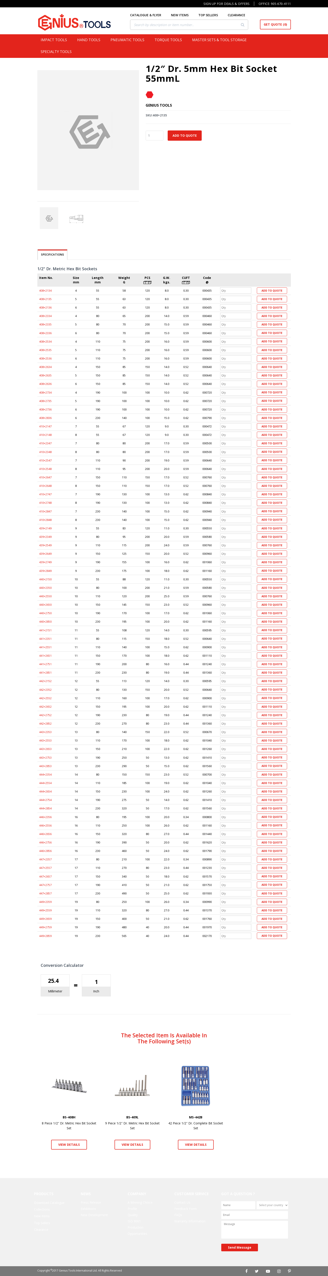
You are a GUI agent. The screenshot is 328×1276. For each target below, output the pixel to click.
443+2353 (45, 732)
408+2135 (45, 299)
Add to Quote (185, 135)
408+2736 (45, 409)
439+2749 (45, 562)
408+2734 (45, 392)
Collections (42, 1209)
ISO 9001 (134, 1221)
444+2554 (45, 783)
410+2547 (45, 460)
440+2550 (45, 596)
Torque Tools (170, 39)
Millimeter (55, 991)
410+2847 (45, 511)
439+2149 (45, 528)
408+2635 (45, 375)
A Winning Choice (140, 1202)
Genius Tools (159, 105)
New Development (94, 1215)
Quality (133, 1215)
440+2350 (45, 588)
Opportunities (137, 1233)
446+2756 (45, 842)
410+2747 (45, 494)
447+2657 (45, 876)
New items (42, 1216)
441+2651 (45, 656)
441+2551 (45, 647)
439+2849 (45, 571)
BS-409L (132, 1117)
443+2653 (45, 749)
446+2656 (45, 834)
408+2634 (45, 367)
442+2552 (45, 698)
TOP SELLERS (211, 15)
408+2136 (45, 307)
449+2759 (45, 927)
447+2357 (45, 859)
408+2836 (45, 418)
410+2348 (45, 452)
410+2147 (45, 426)
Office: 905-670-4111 (275, 4)
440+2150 (45, 579)
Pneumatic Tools (129, 39)
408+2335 (45, 324)
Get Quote (275, 24)
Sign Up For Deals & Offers (226, 4)
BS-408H (69, 1117)
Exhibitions (88, 1209)
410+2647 (45, 477)
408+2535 (45, 350)
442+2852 (45, 723)
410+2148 (45, 435)
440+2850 (45, 622)
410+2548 (45, 469)
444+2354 (45, 774)
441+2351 (45, 639)
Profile (132, 1209)
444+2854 (45, 808)
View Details (69, 1144)
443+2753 (45, 758)
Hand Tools (90, 39)
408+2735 (45, 401)
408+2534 (45, 341)
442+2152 (45, 681)
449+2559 (45, 910)
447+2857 (45, 893)
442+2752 (45, 715)
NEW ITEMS (183, 15)
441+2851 (45, 673)
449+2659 (45, 919)
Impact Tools (55, 39)
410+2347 (45, 443)
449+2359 (45, 902)
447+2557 (45, 868)
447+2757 (45, 885)
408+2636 (45, 384)
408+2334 (45, 316)
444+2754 (45, 800)
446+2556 (45, 825)
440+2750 (45, 613)
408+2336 (45, 333)
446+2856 (45, 851)
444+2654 (45, 791)
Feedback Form (185, 1209)
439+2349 (45, 537)
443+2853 (45, 766)
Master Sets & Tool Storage (221, 39)
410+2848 (45, 520)
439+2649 (45, 554)
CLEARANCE (240, 15)
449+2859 (45, 936)
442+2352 (45, 690)
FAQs (178, 1215)
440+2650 (45, 605)
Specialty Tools (58, 51)
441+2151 (45, 630)
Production (135, 1227)
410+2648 (45, 486)
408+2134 (45, 291)
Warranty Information (189, 1221)
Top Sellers (42, 1223)
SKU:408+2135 (156, 115)
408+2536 (45, 358)
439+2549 (45, 545)
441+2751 (45, 664)
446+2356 (45, 817)
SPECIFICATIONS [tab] (52, 254)
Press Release (91, 1202)
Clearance (41, 1229)
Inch (96, 991)
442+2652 (45, 707)
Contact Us (182, 1202)
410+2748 (45, 503)
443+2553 (45, 740)
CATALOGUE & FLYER (149, 15)
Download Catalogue (49, 1203)
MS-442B (195, 1117)
